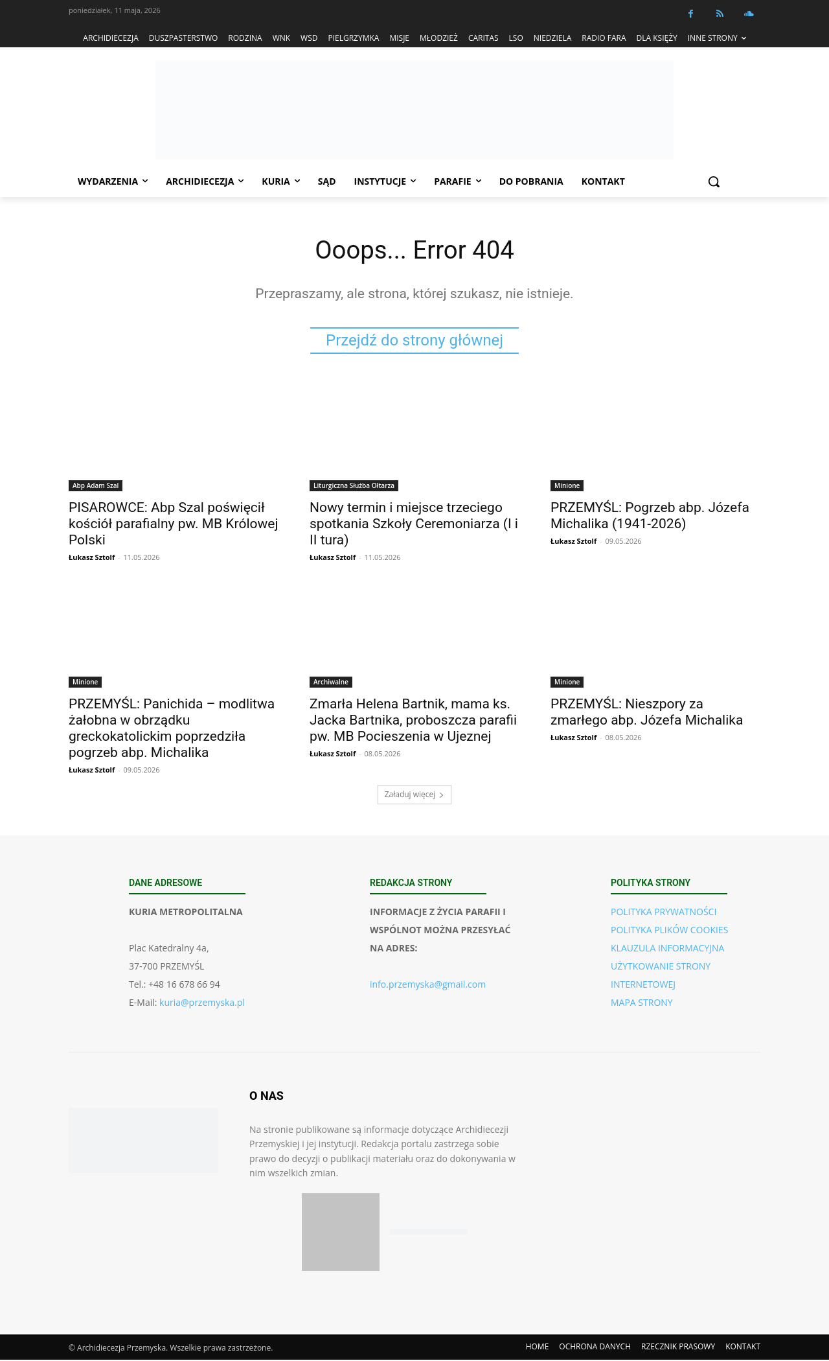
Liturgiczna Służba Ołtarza (353, 486)
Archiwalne (330, 683)
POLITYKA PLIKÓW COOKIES (669, 931)
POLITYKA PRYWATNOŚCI (663, 913)
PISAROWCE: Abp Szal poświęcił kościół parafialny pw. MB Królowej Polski (173, 525)
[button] (713, 181)
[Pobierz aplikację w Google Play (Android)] (429, 1234)
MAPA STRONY (642, 1003)
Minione (567, 486)
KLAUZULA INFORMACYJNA (667, 949)
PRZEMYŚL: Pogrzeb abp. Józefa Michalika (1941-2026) (650, 517)
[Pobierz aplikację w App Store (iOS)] (341, 1233)
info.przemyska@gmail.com (428, 985)
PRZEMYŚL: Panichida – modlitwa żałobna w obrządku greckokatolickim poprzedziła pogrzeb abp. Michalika (172, 729)
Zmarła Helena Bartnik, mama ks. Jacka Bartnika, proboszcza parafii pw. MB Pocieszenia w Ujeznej (413, 721)
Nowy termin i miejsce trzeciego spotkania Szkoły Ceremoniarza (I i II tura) (414, 525)
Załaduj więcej (415, 795)
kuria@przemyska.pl (202, 1003)
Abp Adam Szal (96, 486)
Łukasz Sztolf (92, 558)
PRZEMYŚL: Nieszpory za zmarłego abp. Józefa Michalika (647, 713)
